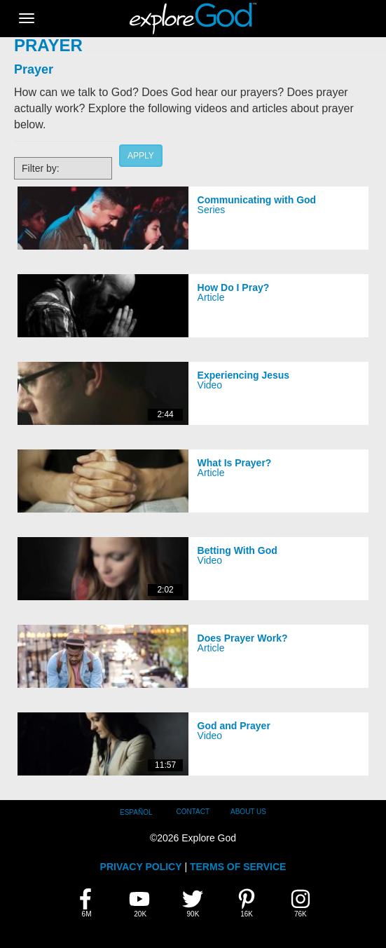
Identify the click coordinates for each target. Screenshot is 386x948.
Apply (140, 156)
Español (136, 812)
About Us (248, 811)
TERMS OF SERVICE (238, 866)
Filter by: (41, 168)
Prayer (33, 69)
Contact (192, 811)
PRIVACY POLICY (141, 866)
